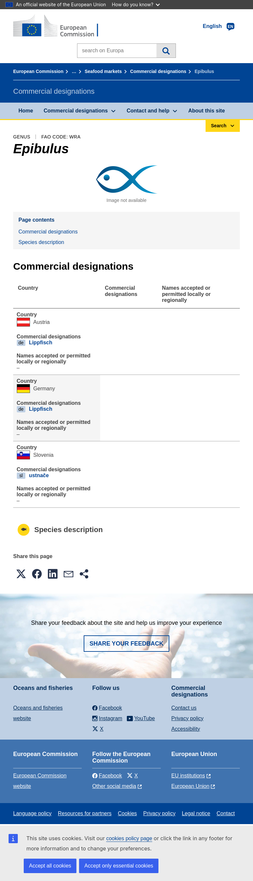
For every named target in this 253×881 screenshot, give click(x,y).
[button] (21, 573)
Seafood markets (103, 71)
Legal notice (196, 813)
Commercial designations (158, 71)
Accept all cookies (50, 866)
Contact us (183, 708)
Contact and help (147, 110)
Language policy (32, 813)
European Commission (38, 71)
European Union (190, 786)
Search (165, 51)
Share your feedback (127, 643)
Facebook (107, 775)
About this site (206, 110)
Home (25, 110)
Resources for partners (85, 813)
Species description (41, 242)
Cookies (127, 813)
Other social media (114, 786)
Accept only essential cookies (118, 866)
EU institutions (188, 775)
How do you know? (136, 4)
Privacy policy (187, 718)
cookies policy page (129, 838)
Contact (225, 813)
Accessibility (185, 729)
